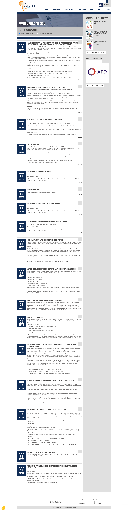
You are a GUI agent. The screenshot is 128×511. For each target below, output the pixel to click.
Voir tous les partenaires (96, 85)
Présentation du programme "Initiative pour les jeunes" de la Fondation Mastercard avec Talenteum (54, 381)
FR (107, 1)
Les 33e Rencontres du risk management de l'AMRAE (41, 452)
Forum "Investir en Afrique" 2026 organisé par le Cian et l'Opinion (45, 240)
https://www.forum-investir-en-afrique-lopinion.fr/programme (55, 261)
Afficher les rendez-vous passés (45, 33)
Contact (92, 10)
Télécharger (96, 23)
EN (109, 1)
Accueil (47, 10)
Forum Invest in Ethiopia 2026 (35, 317)
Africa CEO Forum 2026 (33, 144)
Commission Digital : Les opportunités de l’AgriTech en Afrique (43, 204)
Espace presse (96, 501)
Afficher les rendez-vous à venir (27, 33)
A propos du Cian (56, 10)
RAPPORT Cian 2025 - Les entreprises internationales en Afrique (100, 32)
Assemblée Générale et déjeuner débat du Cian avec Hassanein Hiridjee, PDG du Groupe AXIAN (51, 269)
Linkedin (100, 10)
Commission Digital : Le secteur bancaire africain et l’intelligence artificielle (48, 87)
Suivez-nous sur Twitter (54, 504)
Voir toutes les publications (96, 53)
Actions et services (70, 10)
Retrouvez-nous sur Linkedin (55, 502)
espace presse (102, 1)
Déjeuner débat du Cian (33, 190)
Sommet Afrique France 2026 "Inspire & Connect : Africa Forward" (45, 120)
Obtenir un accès (106, 5)
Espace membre (96, 502)
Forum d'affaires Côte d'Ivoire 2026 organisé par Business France (44, 300)
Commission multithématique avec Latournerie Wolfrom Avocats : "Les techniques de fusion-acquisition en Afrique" (52, 345)
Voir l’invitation (78, 485)
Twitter (108, 10)
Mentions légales (97, 503)
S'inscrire (80, 79)
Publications (82, 10)
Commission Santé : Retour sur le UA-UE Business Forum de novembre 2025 (46, 410)
